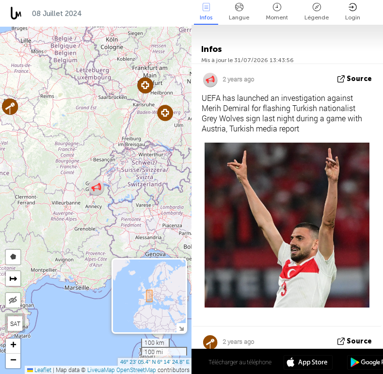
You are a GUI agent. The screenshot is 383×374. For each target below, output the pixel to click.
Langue (239, 12)
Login (352, 12)
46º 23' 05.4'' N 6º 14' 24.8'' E (155, 362)
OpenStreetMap (136, 370)
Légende (316, 12)
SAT (15, 323)
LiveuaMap (101, 370)
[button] (165, 112)
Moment (277, 12)
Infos (206, 12)
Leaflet (39, 370)
